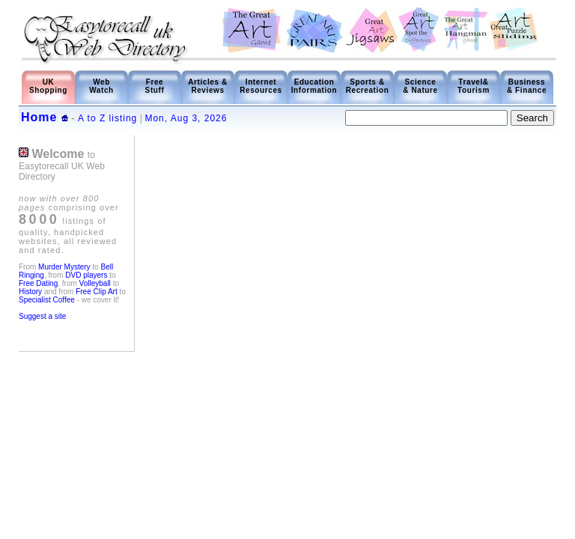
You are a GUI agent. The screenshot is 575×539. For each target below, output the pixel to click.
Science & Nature (420, 86)
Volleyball (95, 283)
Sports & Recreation (367, 86)
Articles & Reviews (208, 86)
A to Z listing (107, 118)
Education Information (314, 86)
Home (39, 117)
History (30, 291)
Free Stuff (155, 86)
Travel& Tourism (473, 86)
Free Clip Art (97, 291)
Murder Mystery (64, 267)
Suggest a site (42, 316)
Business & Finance (527, 86)
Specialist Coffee (48, 300)
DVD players (86, 275)
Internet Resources (261, 86)
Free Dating (38, 283)
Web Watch (101, 86)
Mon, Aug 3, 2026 (185, 118)
